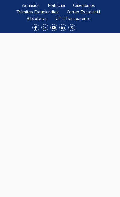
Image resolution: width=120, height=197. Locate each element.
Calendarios (84, 5)
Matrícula (56, 5)
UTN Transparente (72, 19)
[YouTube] (53, 27)
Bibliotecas (37, 19)
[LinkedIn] (62, 27)
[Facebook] (35, 27)
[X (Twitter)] (71, 27)
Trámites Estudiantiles (38, 12)
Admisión (31, 5)
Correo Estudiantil (83, 12)
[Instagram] (44, 27)
